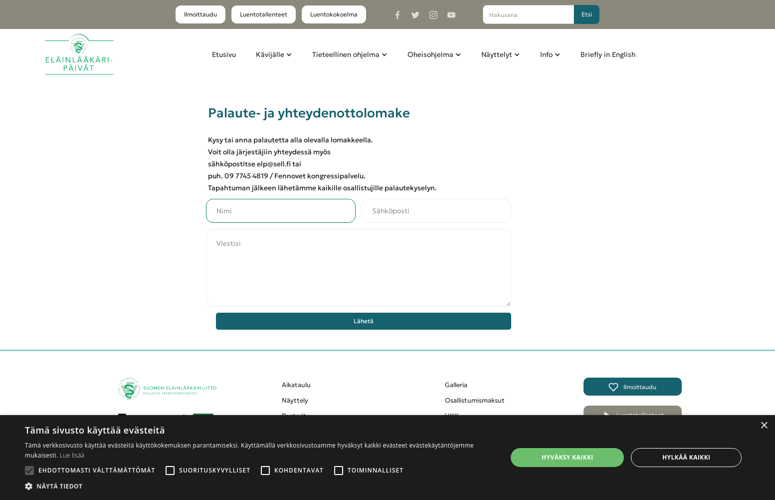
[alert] (387, 457)
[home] (79, 54)
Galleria (456, 385)
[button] (274, 54)
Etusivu (224, 54)
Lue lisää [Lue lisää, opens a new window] (72, 455)
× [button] (764, 426)
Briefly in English (608, 54)
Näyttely (295, 400)
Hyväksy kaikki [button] (567, 457)
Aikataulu (296, 385)
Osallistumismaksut (475, 400)
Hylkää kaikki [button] (686, 457)
